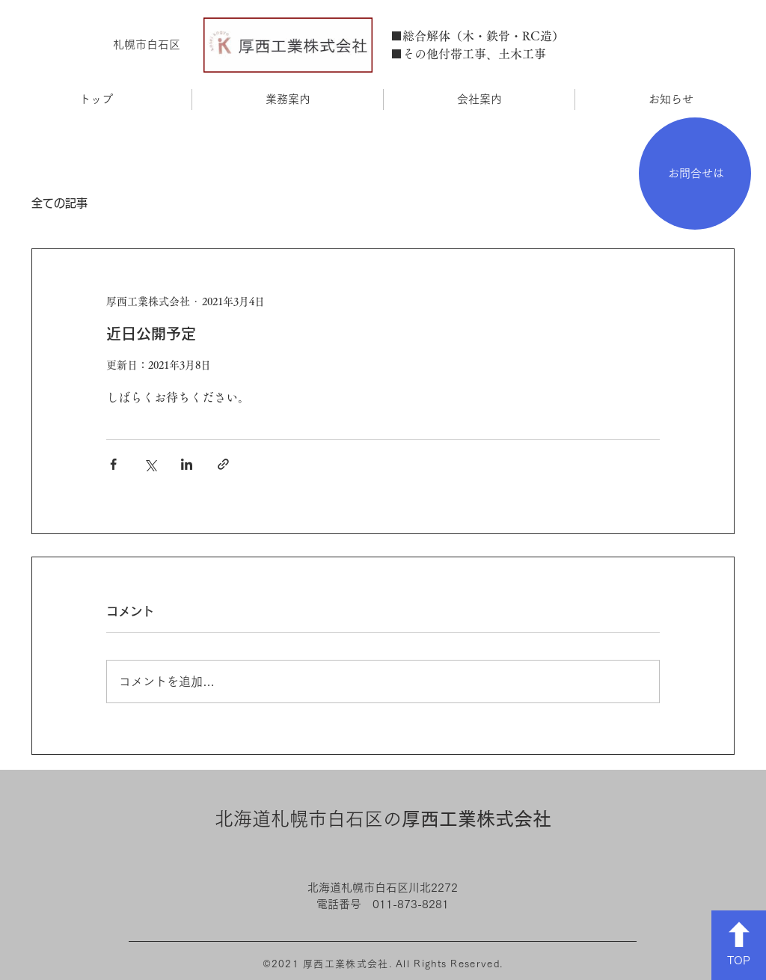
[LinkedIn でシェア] (187, 464)
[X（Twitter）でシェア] (150, 464)
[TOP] (738, 945)
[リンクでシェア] (223, 464)
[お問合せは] (695, 173)
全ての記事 (59, 203)
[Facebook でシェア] (113, 464)
